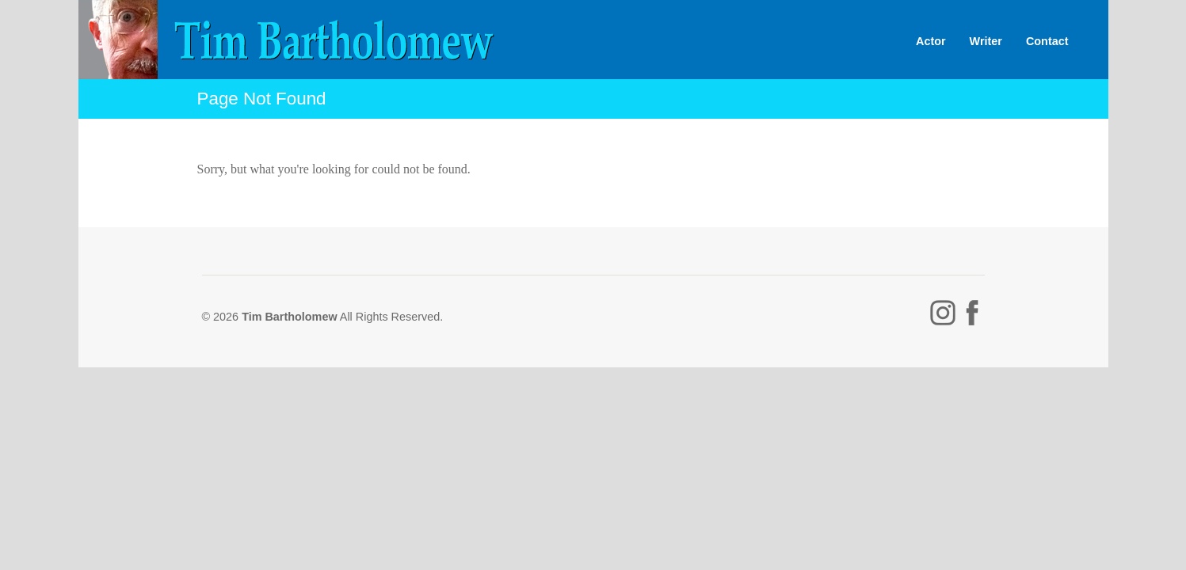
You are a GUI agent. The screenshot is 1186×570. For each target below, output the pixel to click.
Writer (986, 41)
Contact (1047, 41)
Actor (931, 41)
